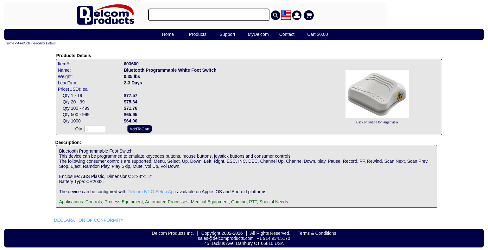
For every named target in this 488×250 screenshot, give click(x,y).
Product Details (45, 43)
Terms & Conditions (317, 233)
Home (168, 34)
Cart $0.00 (317, 34)
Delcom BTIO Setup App (152, 191)
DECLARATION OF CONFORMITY (89, 220)
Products (197, 34)
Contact (287, 34)
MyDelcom (258, 34)
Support (227, 34)
